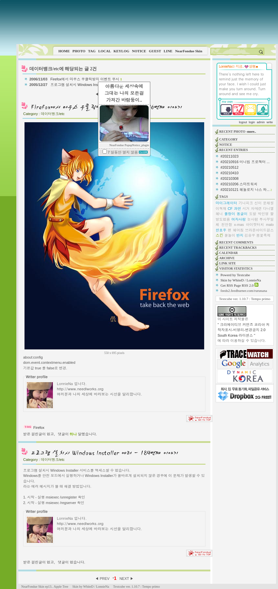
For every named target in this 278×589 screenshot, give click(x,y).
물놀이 (229, 235)
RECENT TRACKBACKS (237, 247)
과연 (237, 208)
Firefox (38, 427)
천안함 (226, 225)
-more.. (251, 131)
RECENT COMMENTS (236, 242)
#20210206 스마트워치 (239, 184)
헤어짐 (238, 230)
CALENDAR (228, 253)
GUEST (155, 51)
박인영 (263, 214)
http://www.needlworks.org (80, 388)
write (270, 122)
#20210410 (229, 173)
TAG (91, 51)
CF (230, 208)
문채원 (268, 203)
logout (243, 122)
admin (261, 122)
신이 (258, 203)
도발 (252, 214)
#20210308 (229, 178)
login (252, 122)
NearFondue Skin (188, 51)
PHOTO (79, 51)
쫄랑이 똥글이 (236, 214)
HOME (64, 51)
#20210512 (229, 167)
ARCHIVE (227, 258)
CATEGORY (228, 139)
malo (270, 225)
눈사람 (252, 219)
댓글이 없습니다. (71, 562)
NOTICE (139, 51)
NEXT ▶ (127, 579)
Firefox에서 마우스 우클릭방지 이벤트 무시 (86, 79)
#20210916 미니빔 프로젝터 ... (245, 162)
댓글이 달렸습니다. (77, 434)
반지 (239, 235)
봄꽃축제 (263, 235)
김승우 (249, 235)
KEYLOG (121, 51)
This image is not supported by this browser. (147, 22)
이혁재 (221, 208)
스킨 (219, 235)
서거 (246, 208)
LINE (168, 51)
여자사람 (238, 219)
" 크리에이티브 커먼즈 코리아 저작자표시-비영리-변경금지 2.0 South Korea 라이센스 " (244, 330)
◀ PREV (102, 579)
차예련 (256, 208)
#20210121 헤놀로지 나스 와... (245, 190)
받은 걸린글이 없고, (39, 434)
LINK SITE (227, 263)
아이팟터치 (255, 225)
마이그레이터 (226, 203)
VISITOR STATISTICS (236, 268)
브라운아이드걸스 (259, 230)
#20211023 (229, 156)
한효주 (221, 230)
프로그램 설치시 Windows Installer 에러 (82, 85)
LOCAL (104, 51)
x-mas (239, 225)
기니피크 (245, 203)
